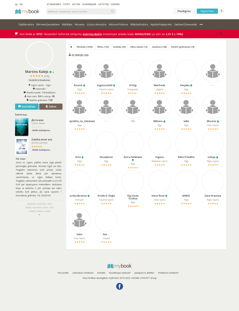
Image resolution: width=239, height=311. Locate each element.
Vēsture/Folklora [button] (118, 24)
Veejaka (184, 85)
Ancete (78, 85)
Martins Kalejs (36, 71)
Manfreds (159, 85)
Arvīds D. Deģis (106, 195)
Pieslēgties (184, 11)
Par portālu (63, 272)
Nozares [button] (79, 24)
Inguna (159, 157)
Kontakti (101, 272)
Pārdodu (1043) (85, 46)
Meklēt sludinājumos (41, 130)
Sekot (50, 106)
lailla (186, 121)
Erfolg (132, 85)
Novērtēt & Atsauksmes (39, 80)
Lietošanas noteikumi (82, 272)
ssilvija (211, 157)
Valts (79, 234)
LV (16, 4)
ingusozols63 (104, 85)
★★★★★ (39, 76)
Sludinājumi (89, 4)
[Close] (220, 34)
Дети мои (37, 120)
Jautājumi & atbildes (144, 272)
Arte (78, 157)
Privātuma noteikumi (168, 272)
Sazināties (26, 106)
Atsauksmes (54, 4)
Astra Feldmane (133, 157)
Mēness (158, 121)
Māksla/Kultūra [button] (139, 24)
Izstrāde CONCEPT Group (144, 277)
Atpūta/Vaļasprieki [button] (161, 24)
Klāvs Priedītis (186, 157)
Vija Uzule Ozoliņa (133, 197)
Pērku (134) (103, 46)
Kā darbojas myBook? (120, 272)
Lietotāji (103, 4)
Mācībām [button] (67, 24)
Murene (211, 121)
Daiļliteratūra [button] (26, 24)
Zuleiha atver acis (41, 139)
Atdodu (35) (119, 46)
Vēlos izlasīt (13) (138, 46)
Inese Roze (158, 195)
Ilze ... (106, 234)
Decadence (106, 157)
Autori (76, 4)
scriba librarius (78, 195)
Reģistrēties (207, 11)
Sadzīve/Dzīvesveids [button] (185, 24)
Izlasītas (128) (159, 46)
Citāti (66, 4)
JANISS (186, 195)
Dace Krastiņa (213, 195)
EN (21, 4)
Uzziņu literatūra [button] (96, 24)
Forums (115, 4)
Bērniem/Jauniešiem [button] (47, 24)
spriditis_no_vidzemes (82, 121)
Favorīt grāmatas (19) (182, 46)
